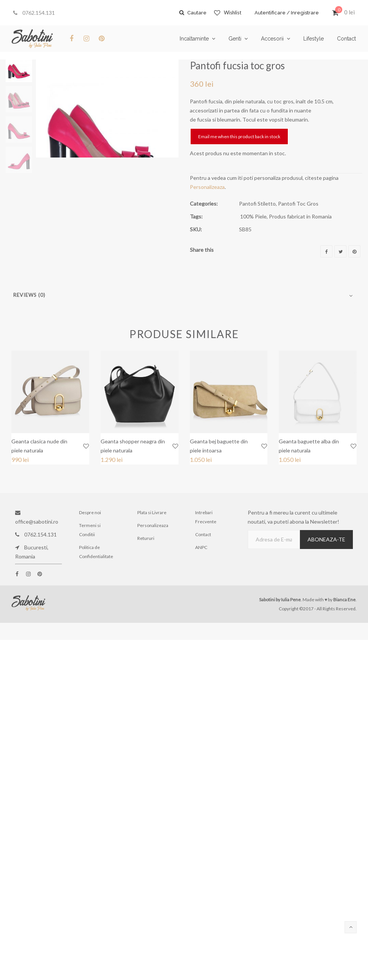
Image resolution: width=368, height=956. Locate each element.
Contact (203, 534)
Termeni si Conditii (90, 529)
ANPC (201, 547)
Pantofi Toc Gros (298, 203)
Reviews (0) (29, 295)
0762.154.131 (34, 12)
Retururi (145, 538)
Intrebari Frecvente (205, 517)
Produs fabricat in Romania (300, 216)
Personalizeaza (207, 187)
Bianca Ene (344, 599)
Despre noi (90, 512)
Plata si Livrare (151, 512)
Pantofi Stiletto (257, 203)
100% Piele (253, 216)
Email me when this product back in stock (239, 136)
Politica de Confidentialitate (96, 551)
